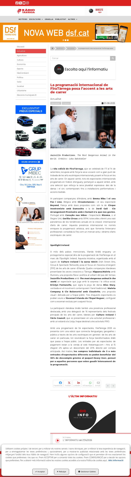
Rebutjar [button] (61, 471)
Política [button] (20, 77)
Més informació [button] (115, 460)
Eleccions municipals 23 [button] (26, 95)
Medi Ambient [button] (23, 73)
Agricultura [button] (21, 55)
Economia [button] (21, 64)
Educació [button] (20, 47)
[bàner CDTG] (31, 222)
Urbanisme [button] (21, 91)
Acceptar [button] (40, 471)
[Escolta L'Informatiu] (82, 69)
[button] (17, 4)
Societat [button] (20, 86)
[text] (80, 58)
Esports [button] (20, 69)
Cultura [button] (20, 60)
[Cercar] (113, 58)
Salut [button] (19, 82)
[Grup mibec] (31, 147)
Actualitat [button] (21, 51)
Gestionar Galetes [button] (87, 471)
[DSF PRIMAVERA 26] (65, 32)
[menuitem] (23, 19)
